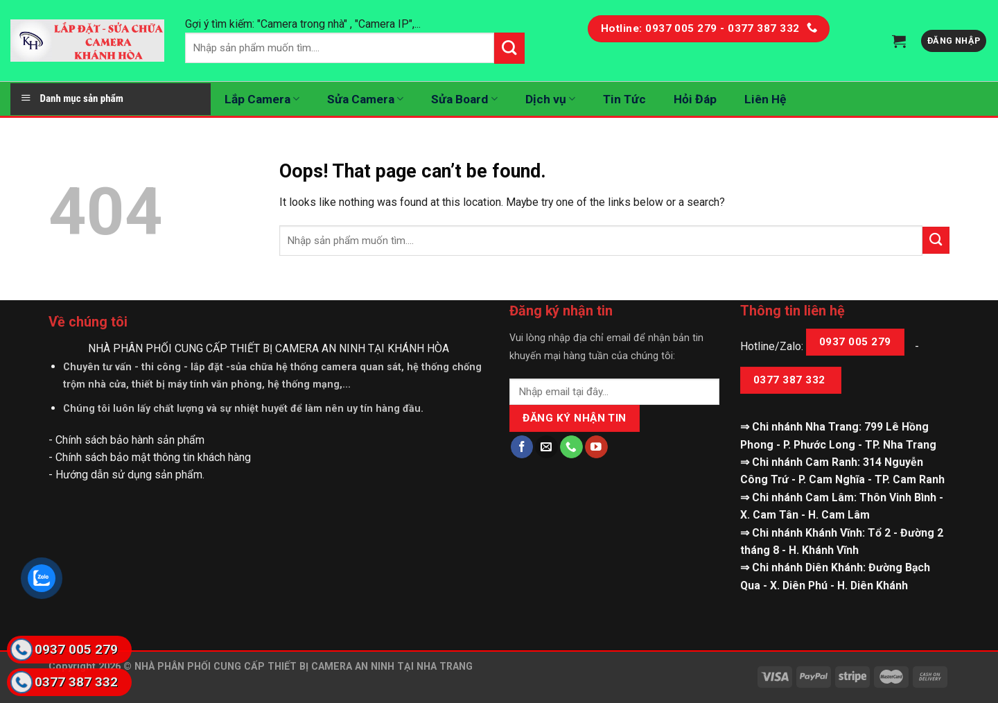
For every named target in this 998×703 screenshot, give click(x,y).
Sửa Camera (365, 99)
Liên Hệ (765, 99)
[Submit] (935, 240)
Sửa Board (464, 99)
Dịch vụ (550, 99)
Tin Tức (624, 99)
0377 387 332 (790, 380)
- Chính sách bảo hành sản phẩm (126, 439)
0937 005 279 (855, 342)
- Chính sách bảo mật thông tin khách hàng (150, 457)
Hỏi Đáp (695, 99)
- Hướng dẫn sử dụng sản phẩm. (126, 474)
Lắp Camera (262, 99)
